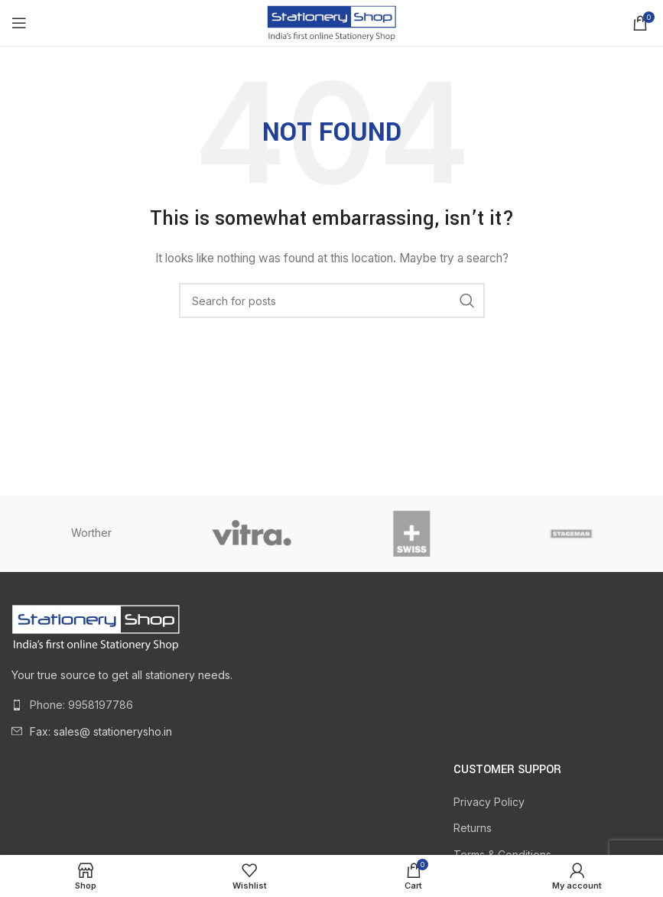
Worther (91, 532)
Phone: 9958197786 (81, 704)
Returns (472, 827)
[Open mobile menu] (19, 23)
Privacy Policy (489, 801)
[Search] (332, 300)
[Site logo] (331, 21)
